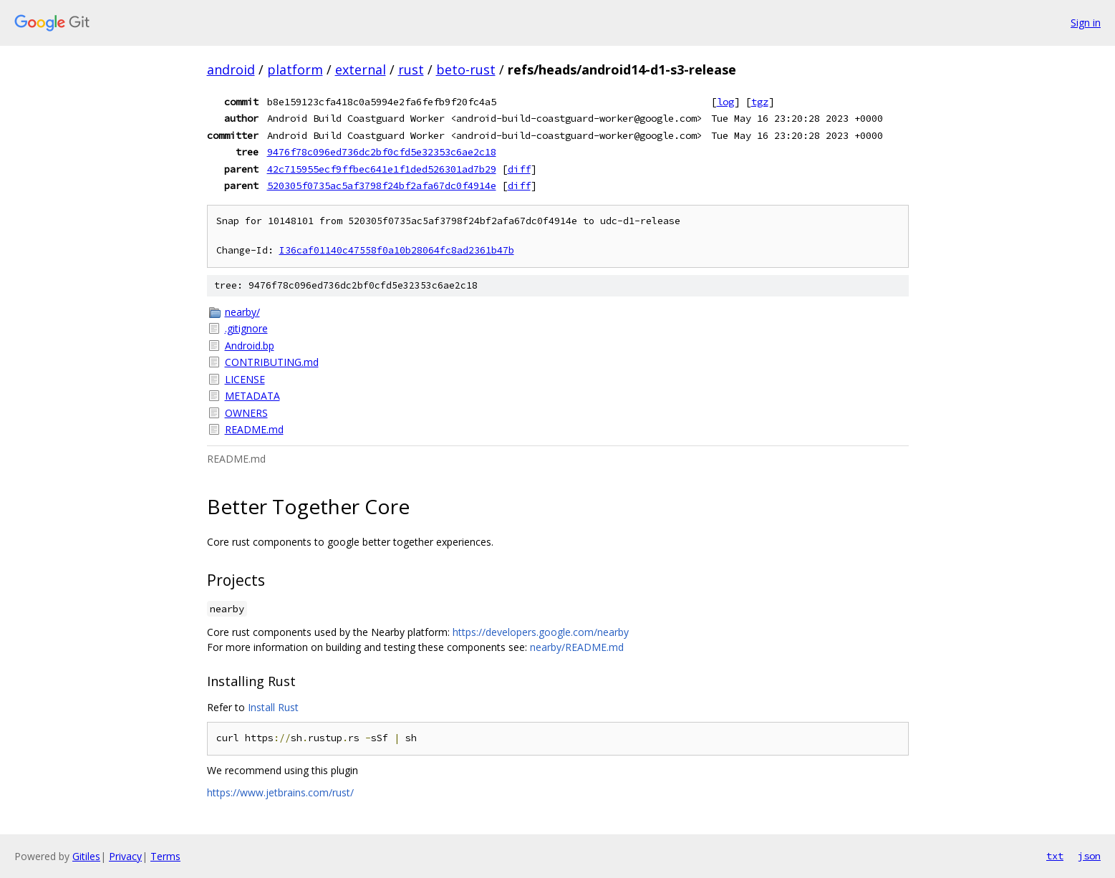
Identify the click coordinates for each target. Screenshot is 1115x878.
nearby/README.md (577, 647)
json (1089, 855)
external (360, 69)
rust (411, 69)
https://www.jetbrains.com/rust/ (280, 792)
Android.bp (249, 345)
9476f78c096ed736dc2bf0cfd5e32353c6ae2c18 (381, 151)
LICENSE (245, 379)
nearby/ (242, 312)
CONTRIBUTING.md (272, 362)
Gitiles (86, 856)
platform (295, 69)
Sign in (1086, 22)
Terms (165, 856)
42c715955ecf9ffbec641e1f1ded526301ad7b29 (381, 169)
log (725, 101)
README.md (254, 429)
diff (519, 169)
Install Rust (273, 707)
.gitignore (246, 328)
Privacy (125, 856)
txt (1054, 855)
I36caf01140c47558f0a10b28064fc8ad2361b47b (396, 250)
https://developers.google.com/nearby (541, 632)
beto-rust (466, 69)
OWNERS (246, 413)
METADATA (252, 395)
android (231, 69)
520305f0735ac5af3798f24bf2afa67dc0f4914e (381, 185)
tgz (759, 101)
